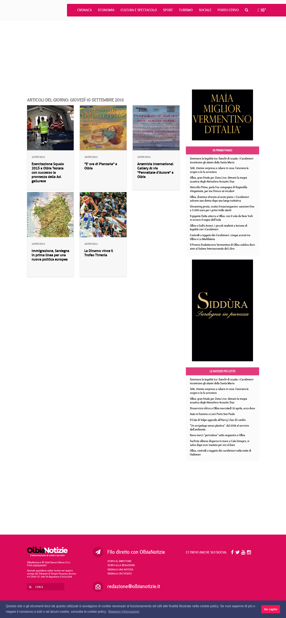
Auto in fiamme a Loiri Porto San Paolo (212, 414)
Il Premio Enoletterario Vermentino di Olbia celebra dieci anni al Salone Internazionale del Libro (222, 247)
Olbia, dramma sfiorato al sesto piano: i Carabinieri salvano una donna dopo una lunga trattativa (219, 199)
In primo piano (222, 150)
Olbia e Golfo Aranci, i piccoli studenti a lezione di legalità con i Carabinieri (218, 227)
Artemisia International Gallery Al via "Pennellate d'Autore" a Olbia (155, 170)
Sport (168, 10)
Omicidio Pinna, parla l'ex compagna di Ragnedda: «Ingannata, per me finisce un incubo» (219, 189)
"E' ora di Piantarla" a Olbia (100, 166)
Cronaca (84, 10)
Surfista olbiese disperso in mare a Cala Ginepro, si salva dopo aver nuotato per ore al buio (219, 443)
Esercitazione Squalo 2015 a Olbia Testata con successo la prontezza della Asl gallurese (48, 172)
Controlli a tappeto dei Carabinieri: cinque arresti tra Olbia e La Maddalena (220, 237)
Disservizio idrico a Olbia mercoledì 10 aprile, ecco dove (222, 408)
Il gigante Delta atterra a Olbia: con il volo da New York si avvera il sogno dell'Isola (221, 218)
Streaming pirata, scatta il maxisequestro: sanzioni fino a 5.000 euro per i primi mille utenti (222, 208)
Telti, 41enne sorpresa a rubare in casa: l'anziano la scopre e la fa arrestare (219, 170)
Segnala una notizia (120, 569)
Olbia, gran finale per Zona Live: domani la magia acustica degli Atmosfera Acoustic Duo (218, 179)
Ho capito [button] (270, 609)
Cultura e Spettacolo (139, 10)
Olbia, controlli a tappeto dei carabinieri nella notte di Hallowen (220, 452)
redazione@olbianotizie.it (133, 586)
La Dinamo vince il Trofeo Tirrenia (98, 253)
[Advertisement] (143, 54)
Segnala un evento (119, 573)
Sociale (205, 10)
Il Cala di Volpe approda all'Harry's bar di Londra (218, 420)
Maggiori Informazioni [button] (123, 611)
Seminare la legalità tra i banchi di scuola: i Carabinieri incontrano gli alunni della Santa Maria (221, 160)
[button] (247, 10)
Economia (106, 10)
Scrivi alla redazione (121, 565)
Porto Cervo (228, 10)
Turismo (186, 10)
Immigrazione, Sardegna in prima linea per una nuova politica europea (50, 255)
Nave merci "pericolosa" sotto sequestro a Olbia (217, 435)
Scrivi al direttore (119, 561)
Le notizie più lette (222, 371)
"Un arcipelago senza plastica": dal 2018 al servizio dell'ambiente (219, 427)
